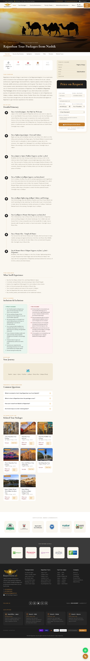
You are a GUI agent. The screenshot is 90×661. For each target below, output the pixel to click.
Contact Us (76, 574)
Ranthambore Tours (46, 582)
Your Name (62, 93)
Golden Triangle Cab (62, 576)
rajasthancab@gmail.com (10, 593)
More (74, 5)
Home (14, 5)
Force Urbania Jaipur (30, 580)
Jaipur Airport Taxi (29, 576)
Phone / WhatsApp (77, 93)
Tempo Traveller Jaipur (30, 574)
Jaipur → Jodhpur (61, 580)
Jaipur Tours (44, 572)
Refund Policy (76, 582)
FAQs (44, 54)
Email (60, 98)
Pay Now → (83, 630)
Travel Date (62, 104)
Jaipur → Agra (60, 574)
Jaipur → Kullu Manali (62, 583)
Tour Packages (22, 5)
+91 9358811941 (59, 1)
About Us (75, 572)
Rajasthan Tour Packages (13, 42)
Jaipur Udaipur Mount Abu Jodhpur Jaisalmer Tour (11, 491)
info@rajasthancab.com (71, 1)
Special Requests (64, 115)
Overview (7, 54)
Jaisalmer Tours (45, 578)
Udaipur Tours (44, 576)
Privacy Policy (76, 578)
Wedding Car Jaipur (30, 582)
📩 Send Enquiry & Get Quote (71, 124)
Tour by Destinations (36, 5)
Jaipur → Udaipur (61, 582)
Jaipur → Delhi (60, 572)
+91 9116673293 (7, 591)
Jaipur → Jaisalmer (61, 578)
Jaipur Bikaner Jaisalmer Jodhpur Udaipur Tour (26, 491)
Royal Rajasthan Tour (46, 583)
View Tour (14, 442)
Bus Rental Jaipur (29, 578)
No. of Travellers (77, 104)
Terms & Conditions (78, 580)
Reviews (51, 54)
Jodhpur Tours (44, 574)
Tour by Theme (49, 5)
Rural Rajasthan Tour (44, 463)
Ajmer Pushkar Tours (46, 580)
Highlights (29, 54)
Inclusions (37, 54)
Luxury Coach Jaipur (30, 583)
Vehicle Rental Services (63, 5)
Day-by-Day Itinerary (18, 54)
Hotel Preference (64, 109)
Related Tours (59, 54)
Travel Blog (76, 576)
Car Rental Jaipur (29, 572)
